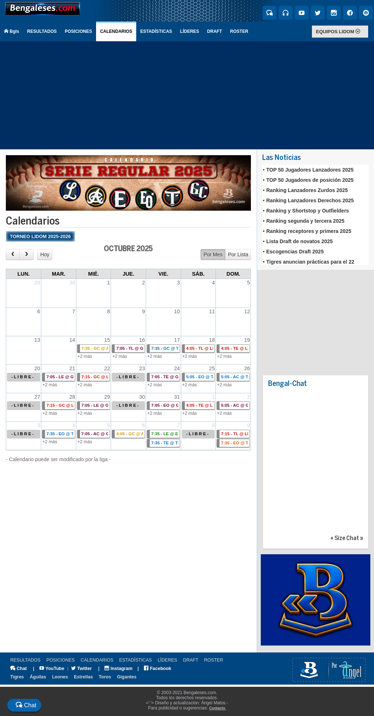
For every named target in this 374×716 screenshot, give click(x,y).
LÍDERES (189, 31)
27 (37, 397)
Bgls (11, 31)
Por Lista (238, 254)
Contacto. (217, 708)
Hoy (44, 254)
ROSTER (239, 31)
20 (37, 368)
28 (72, 397)
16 (142, 340)
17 (177, 340)
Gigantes (127, 676)
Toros (105, 676)
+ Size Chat (344, 538)
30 (72, 283)
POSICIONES (78, 31)
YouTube (51, 668)
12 (247, 311)
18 (212, 340)
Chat (18, 668)
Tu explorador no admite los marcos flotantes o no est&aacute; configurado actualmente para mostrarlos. (315, 215)
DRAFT (214, 31)
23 (142, 368)
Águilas (38, 676)
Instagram (118, 668)
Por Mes (212, 254)
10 (177, 311)
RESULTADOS (42, 31)
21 (72, 368)
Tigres (17, 676)
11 (212, 311)
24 (177, 368)
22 (107, 368)
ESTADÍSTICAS (156, 31)
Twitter (81, 668)
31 (177, 397)
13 (37, 340)
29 (37, 283)
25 (212, 368)
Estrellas (83, 676)
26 (247, 368)
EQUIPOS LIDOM (338, 31)
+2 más (84, 356)
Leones (60, 676)
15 (107, 340)
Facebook (157, 668)
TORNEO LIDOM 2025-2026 (40, 236)
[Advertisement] (187, 95)
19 (247, 340)
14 (72, 340)
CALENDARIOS (116, 31)
